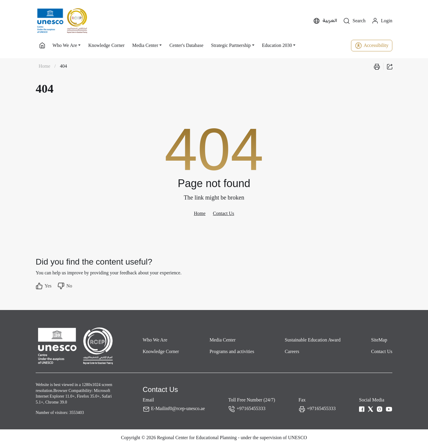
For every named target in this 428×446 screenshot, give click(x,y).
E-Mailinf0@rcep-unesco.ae (178, 408)
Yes (43, 286)
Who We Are (155, 339)
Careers (292, 351)
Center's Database (186, 45)
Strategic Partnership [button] (231, 45)
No (64, 286)
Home (44, 66)
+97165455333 (251, 408)
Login (382, 21)
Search (354, 21)
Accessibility (371, 45)
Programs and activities (232, 351)
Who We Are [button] (64, 45)
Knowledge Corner (106, 45)
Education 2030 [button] (277, 45)
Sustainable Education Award (313, 339)
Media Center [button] (145, 45)
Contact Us (223, 213)
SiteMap (379, 339)
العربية (325, 21)
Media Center (223, 339)
